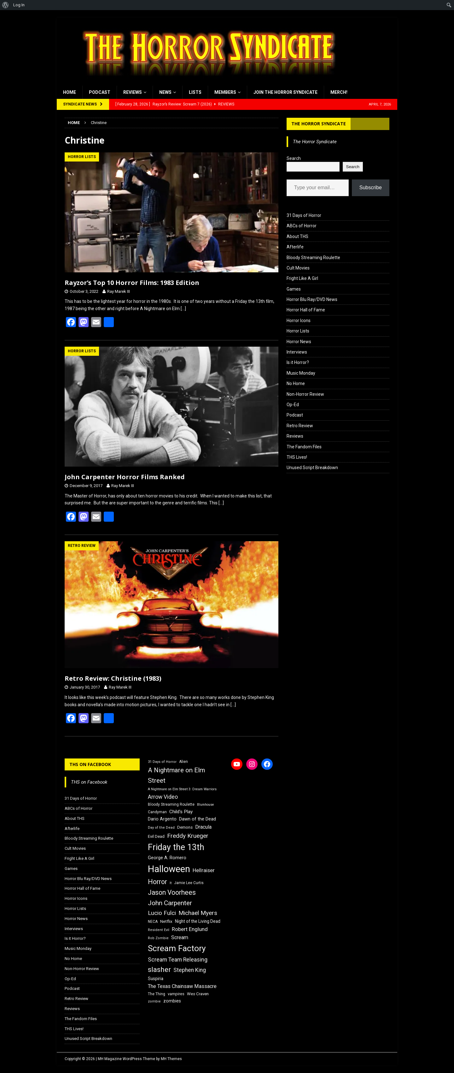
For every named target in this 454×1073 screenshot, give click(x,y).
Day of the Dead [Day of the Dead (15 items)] (161, 828)
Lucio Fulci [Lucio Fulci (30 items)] (162, 913)
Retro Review (300, 425)
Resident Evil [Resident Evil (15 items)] (158, 930)
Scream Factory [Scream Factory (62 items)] (177, 948)
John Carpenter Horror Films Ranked (125, 477)
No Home (296, 383)
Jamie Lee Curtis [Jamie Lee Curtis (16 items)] (189, 883)
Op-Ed (293, 404)
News (165, 92)
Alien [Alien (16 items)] (183, 761)
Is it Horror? (298, 362)
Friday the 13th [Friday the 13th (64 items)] (176, 847)
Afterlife (295, 246)
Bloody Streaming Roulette (313, 257)
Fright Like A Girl (302, 278)
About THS (297, 236)
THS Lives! (297, 457)
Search (294, 158)
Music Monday (301, 373)
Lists (195, 92)
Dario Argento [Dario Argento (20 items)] (162, 818)
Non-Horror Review (305, 394)
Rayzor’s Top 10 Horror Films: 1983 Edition (132, 282)
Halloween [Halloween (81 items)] (169, 869)
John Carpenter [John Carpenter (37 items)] (170, 903)
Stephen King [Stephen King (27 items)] (189, 970)
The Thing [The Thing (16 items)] (156, 994)
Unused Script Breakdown (312, 467)
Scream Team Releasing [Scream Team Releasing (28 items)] (177, 959)
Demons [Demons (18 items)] (185, 827)
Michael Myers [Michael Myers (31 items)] (197, 913)
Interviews (297, 352)
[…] (183, 308)
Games (294, 289)
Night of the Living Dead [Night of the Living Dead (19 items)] (197, 921)
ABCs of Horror (302, 225)
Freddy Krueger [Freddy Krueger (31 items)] (187, 835)
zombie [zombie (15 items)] (154, 1001)
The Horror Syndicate (318, 124)
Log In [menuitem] (19, 5)
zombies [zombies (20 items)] (172, 1000)
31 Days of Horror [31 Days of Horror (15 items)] (162, 762)
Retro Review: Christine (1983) (113, 678)
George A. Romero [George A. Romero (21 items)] (167, 857)
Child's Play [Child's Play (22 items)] (181, 812)
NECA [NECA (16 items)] (153, 921)
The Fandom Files (304, 446)
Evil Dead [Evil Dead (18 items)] (156, 836)
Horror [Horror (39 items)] (157, 882)
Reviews (132, 92)
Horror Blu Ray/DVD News (312, 299)
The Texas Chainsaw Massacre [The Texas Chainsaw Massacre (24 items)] (182, 986)
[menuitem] (5, 5)
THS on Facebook (90, 764)
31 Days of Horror (304, 215)
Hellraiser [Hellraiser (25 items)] (204, 870)
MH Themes (171, 1059)
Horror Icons (299, 320)
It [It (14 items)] (171, 883)
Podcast (99, 92)
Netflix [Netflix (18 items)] (166, 921)
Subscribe (370, 187)
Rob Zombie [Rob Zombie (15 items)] (158, 938)
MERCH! (338, 92)
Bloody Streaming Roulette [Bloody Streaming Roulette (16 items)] (171, 804)
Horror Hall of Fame (306, 309)
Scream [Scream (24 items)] (179, 937)
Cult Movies (298, 267)
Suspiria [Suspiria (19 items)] (155, 978)
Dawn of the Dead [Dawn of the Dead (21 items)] (197, 819)
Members (225, 92)
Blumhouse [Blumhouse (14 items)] (205, 805)
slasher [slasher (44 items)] (159, 969)
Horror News (299, 341)
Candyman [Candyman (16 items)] (157, 812)
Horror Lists (298, 330)
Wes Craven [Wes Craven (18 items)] (198, 993)
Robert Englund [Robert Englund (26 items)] (190, 929)
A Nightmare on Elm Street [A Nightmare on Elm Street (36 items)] (176, 775)
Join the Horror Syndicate (285, 92)
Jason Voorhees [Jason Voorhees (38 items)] (172, 892)
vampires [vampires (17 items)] (176, 993)
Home (69, 92)
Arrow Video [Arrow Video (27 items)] (163, 797)
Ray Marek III (118, 291)
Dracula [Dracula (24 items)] (203, 827)
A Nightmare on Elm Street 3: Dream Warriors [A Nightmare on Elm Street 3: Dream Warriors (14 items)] (182, 789)
